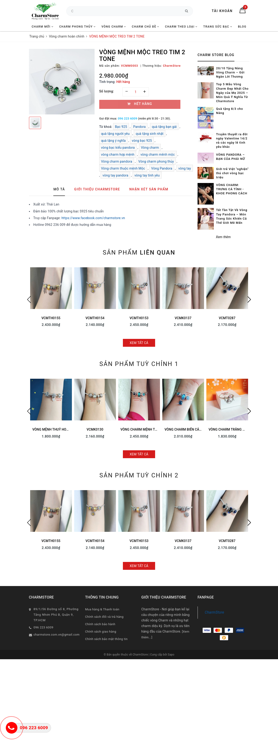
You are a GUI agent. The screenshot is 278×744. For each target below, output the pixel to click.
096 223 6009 (127, 118)
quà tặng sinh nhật (149, 134)
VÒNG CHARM (114, 26)
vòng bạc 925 (142, 140)
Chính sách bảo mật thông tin (106, 639)
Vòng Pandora (161, 168)
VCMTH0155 (51, 318)
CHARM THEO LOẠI (181, 26)
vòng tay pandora (115, 175)
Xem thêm (223, 237)
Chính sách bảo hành (100, 624)
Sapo (171, 654)
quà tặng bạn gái (164, 127)
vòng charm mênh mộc (158, 154)
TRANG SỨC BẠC (218, 26)
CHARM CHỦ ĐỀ (146, 26)
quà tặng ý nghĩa (113, 140)
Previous (29, 299)
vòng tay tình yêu (147, 175)
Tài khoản (222, 11)
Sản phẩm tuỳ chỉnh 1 (139, 363)
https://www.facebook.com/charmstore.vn (93, 218)
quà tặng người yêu (115, 134)
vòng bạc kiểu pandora (118, 147)
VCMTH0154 (95, 318)
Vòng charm (150, 147)
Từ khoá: (106, 127)
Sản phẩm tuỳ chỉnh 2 (139, 475)
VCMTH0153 (139, 318)
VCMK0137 (183, 318)
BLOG (242, 26)
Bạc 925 (121, 127)
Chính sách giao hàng (100, 631)
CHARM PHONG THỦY (77, 26)
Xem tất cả (139, 343)
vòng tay (184, 168)
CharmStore (214, 612)
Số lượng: (106, 91)
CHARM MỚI (43, 26)
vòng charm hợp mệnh (117, 154)
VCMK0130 (94, 429)
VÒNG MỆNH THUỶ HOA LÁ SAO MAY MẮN (64, 429)
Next (249, 299)
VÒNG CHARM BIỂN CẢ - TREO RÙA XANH (196, 429)
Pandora (139, 127)
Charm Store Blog (216, 55)
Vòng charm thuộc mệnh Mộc (123, 168)
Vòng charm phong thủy (156, 161)
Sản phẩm (139, 252)
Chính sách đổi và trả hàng (104, 616)
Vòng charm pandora (116, 161)
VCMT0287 (227, 318)
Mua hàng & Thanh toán (102, 609)
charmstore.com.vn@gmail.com (57, 634)
